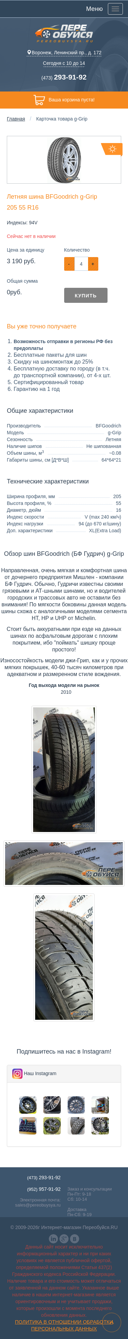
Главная (16, 119)
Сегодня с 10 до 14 (64, 63)
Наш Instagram (40, 1073)
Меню (94, 8)
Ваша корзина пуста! (64, 100)
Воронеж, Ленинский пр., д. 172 (64, 52)
